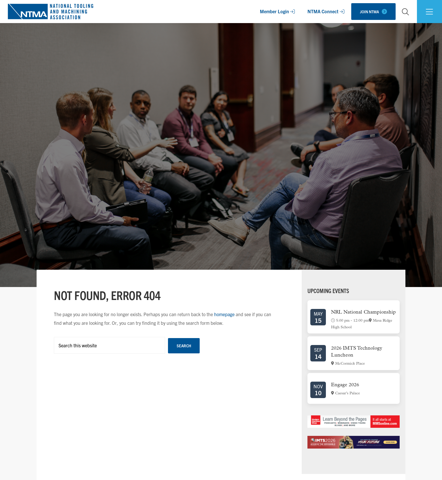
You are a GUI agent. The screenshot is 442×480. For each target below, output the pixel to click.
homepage (224, 314)
